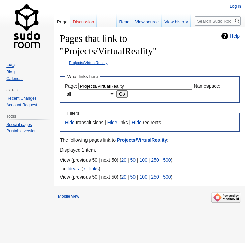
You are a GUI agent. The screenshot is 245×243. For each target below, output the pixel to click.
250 (155, 160)
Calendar (14, 78)
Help (235, 36)
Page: (71, 86)
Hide (70, 122)
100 (143, 160)
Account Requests (22, 105)
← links (91, 168)
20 (124, 160)
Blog (10, 72)
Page (62, 21)
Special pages (19, 124)
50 (133, 160)
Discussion (83, 21)
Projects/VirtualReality (88, 62)
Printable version (21, 131)
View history (176, 21)
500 (167, 160)
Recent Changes (21, 98)
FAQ (10, 65)
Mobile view (68, 196)
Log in (235, 6)
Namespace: (207, 86)
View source (147, 21)
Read (124, 21)
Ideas (73, 168)
